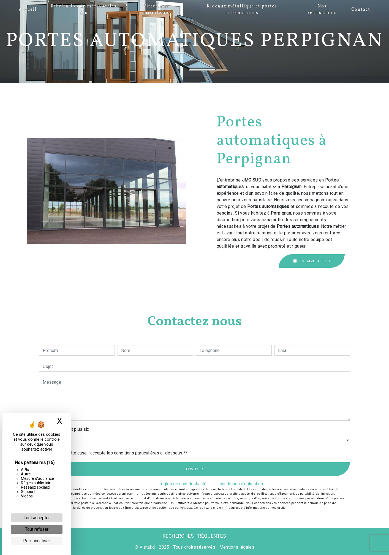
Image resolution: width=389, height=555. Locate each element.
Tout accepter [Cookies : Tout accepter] (37, 517)
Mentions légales (236, 547)
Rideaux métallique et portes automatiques (242, 9)
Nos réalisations (322, 9)
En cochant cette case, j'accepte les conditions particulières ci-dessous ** (116, 453)
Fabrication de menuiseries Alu (84, 9)
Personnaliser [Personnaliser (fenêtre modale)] (36, 540)
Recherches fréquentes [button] (194, 536)
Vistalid (147, 547)
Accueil (28, 10)
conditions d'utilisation (241, 483)
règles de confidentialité (183, 483)
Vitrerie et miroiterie (155, 9)
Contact (360, 10)
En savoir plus (311, 261)
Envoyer (194, 469)
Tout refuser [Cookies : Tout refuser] (36, 529)
